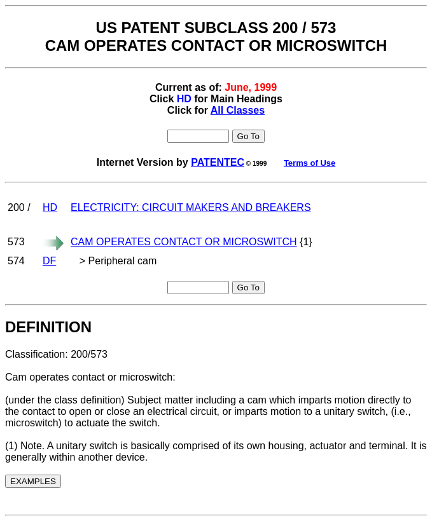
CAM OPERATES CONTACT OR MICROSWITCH (184, 241)
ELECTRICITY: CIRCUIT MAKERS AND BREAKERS (191, 207)
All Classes (238, 110)
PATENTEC (217, 162)
